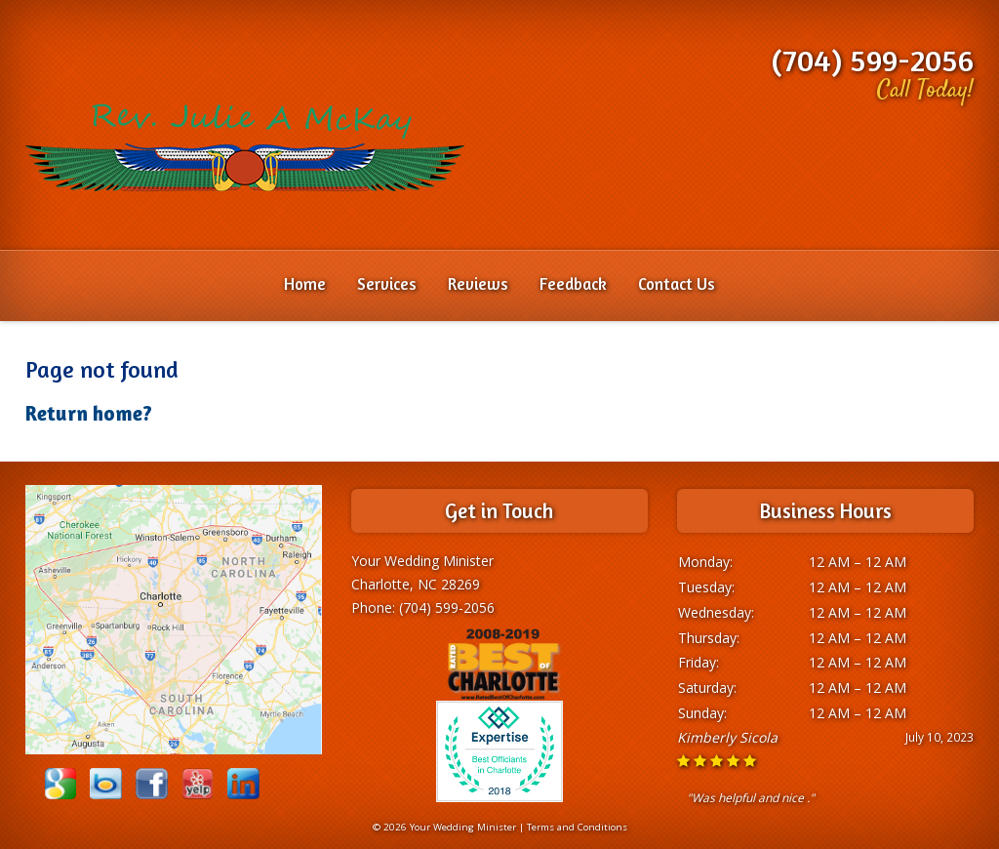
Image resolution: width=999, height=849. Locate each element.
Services (387, 284)
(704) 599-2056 (872, 60)
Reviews (478, 284)
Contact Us (676, 284)
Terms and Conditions (577, 827)
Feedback (573, 284)
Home (305, 284)
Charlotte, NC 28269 (415, 584)
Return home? (88, 413)
